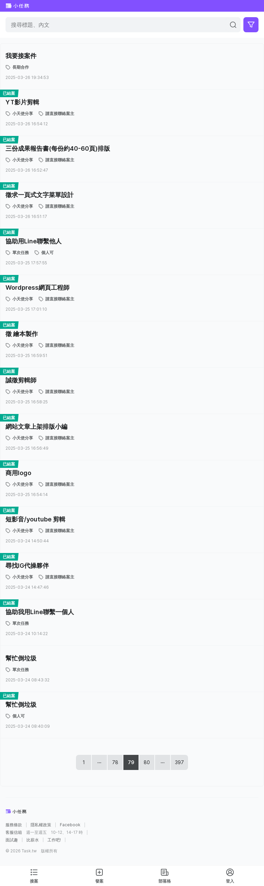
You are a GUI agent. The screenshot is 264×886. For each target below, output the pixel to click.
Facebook (70, 824)
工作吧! (54, 840)
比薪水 (32, 840)
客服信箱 (14, 832)
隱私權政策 (41, 824)
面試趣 (12, 840)
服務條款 (14, 824)
